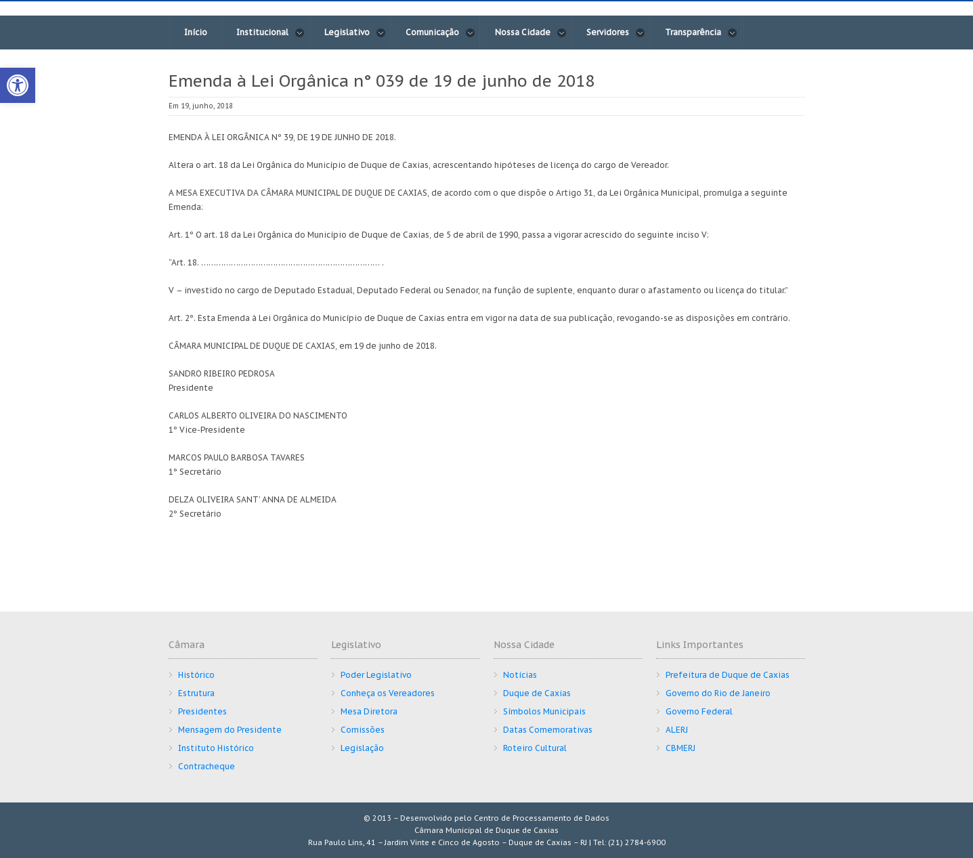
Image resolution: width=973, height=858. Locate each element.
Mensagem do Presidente (230, 730)
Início (195, 32)
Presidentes (202, 711)
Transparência (701, 32)
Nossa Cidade (531, 32)
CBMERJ (680, 748)
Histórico (196, 675)
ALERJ (677, 730)
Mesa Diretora (369, 711)
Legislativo (355, 32)
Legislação (362, 748)
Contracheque (206, 766)
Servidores (615, 32)
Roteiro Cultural (535, 748)
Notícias (520, 675)
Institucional (270, 32)
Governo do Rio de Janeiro (718, 693)
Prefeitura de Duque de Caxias (728, 675)
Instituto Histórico (216, 748)
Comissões (363, 730)
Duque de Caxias (537, 693)
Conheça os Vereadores (388, 693)
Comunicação (440, 32)
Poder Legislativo (376, 675)
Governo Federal (699, 711)
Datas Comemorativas (547, 730)
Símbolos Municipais (544, 711)
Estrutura (196, 693)
